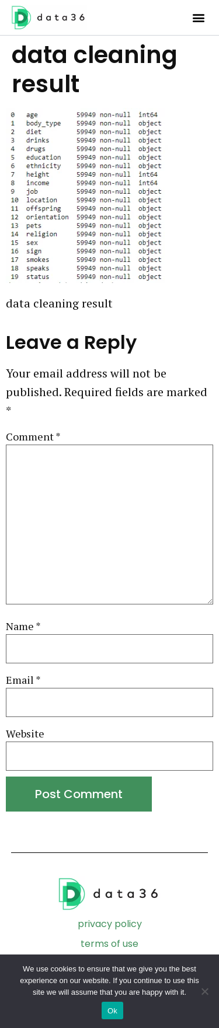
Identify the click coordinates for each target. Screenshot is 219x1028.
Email (23, 680)
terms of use (109, 943)
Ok (112, 1010)
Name (23, 626)
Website (25, 733)
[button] (198, 17)
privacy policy (110, 924)
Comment (33, 436)
